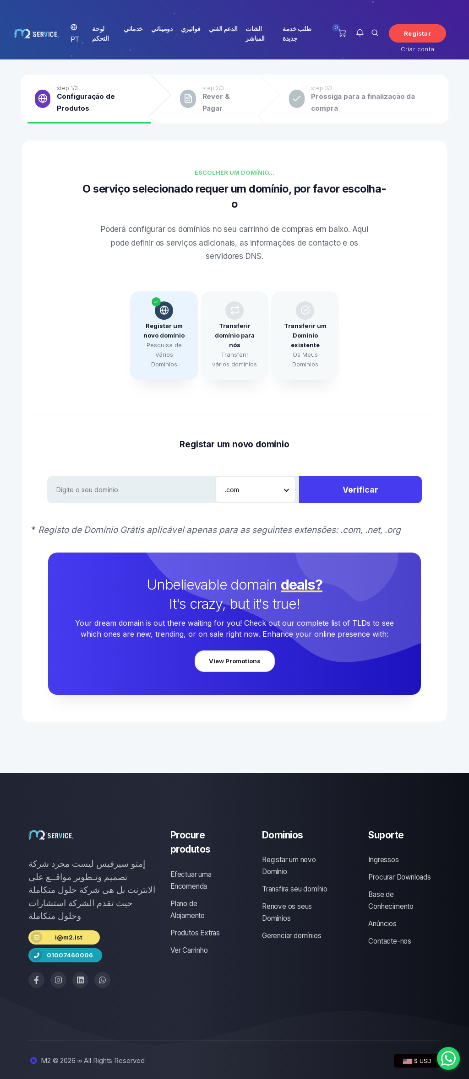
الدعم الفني (223, 28)
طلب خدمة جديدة (297, 33)
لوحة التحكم (100, 33)
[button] (360, 33)
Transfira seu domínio (294, 889)
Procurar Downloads (399, 877)
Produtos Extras (195, 933)
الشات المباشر (255, 33)
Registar (417, 33)
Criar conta (417, 49)
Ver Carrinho (189, 950)
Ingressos (383, 859)
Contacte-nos (389, 941)
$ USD (417, 1060)
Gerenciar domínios (291, 935)
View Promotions (235, 661)
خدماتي (133, 28)
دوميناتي (162, 28)
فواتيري (191, 28)
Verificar (360, 489)
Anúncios (382, 923)
